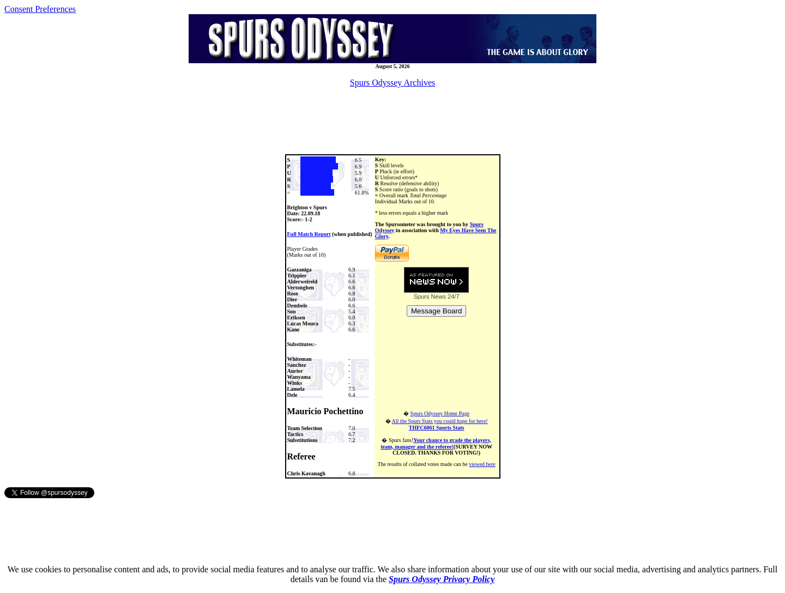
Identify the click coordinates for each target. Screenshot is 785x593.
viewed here (482, 464)
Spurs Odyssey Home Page (440, 413)
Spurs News (430, 296)
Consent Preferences (40, 9)
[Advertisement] (392, 121)
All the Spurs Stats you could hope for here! (440, 424)
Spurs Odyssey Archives (392, 82)
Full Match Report (309, 234)
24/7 (452, 296)
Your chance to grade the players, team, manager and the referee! (436, 443)
